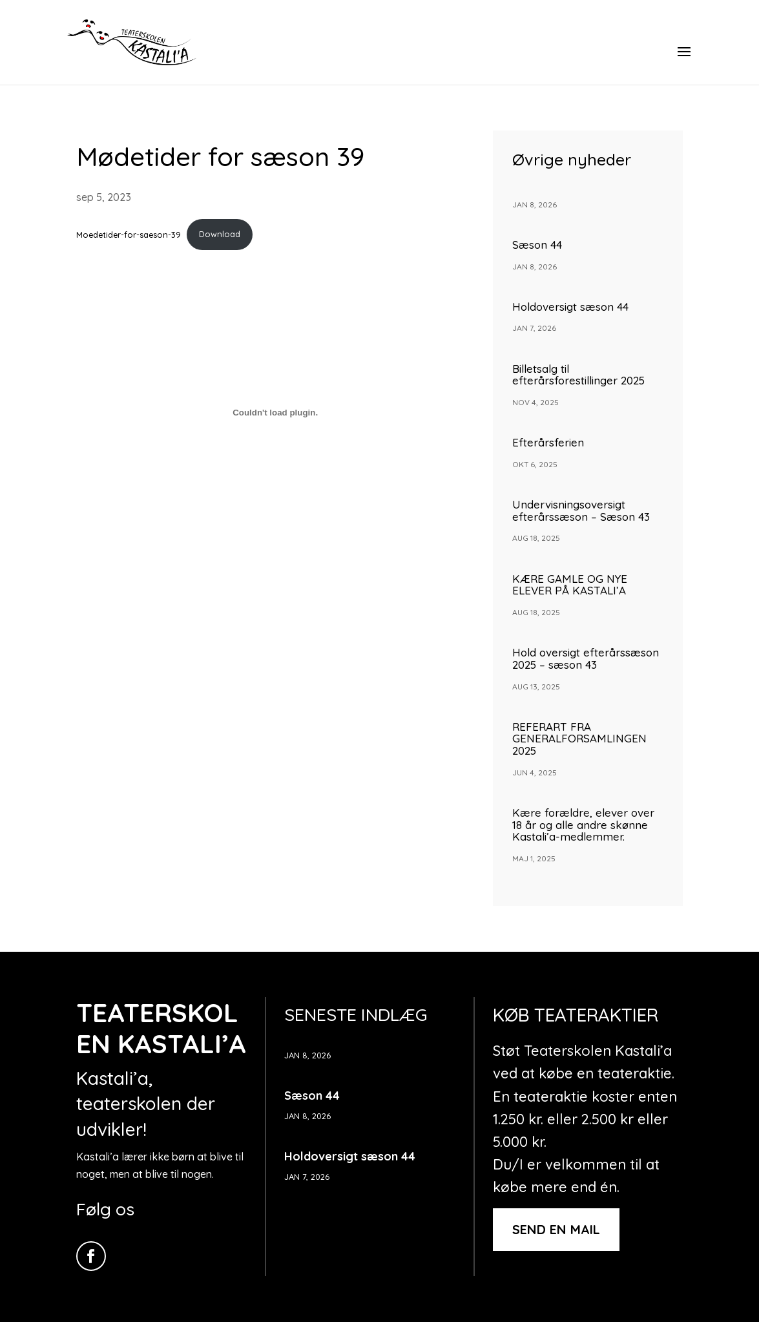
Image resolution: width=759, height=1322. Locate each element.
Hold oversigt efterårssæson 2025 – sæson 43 (585, 658)
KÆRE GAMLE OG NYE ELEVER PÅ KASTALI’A (574, 585)
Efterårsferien (548, 442)
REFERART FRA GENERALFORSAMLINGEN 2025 (579, 738)
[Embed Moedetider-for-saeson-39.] (275, 413)
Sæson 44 (537, 244)
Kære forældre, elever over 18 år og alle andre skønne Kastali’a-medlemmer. (583, 824)
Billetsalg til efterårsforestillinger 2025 (578, 375)
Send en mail (556, 1229)
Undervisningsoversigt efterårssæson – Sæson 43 (581, 510)
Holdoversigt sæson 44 (570, 306)
